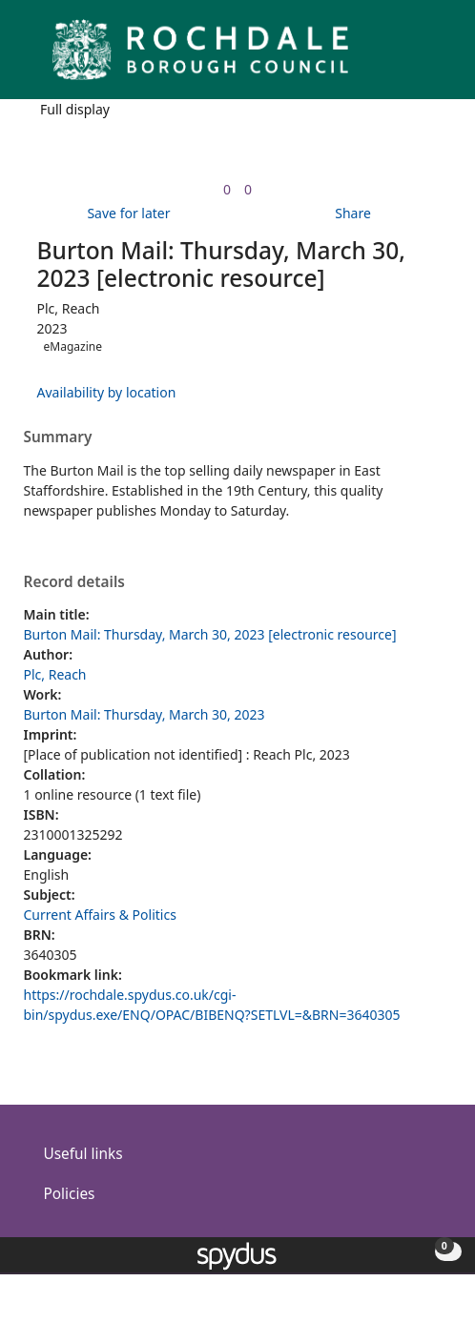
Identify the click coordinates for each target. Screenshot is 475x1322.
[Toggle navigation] (432, 56)
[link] (227, 189)
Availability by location (106, 392)
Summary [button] (58, 437)
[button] (408, 56)
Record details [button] (74, 582)
